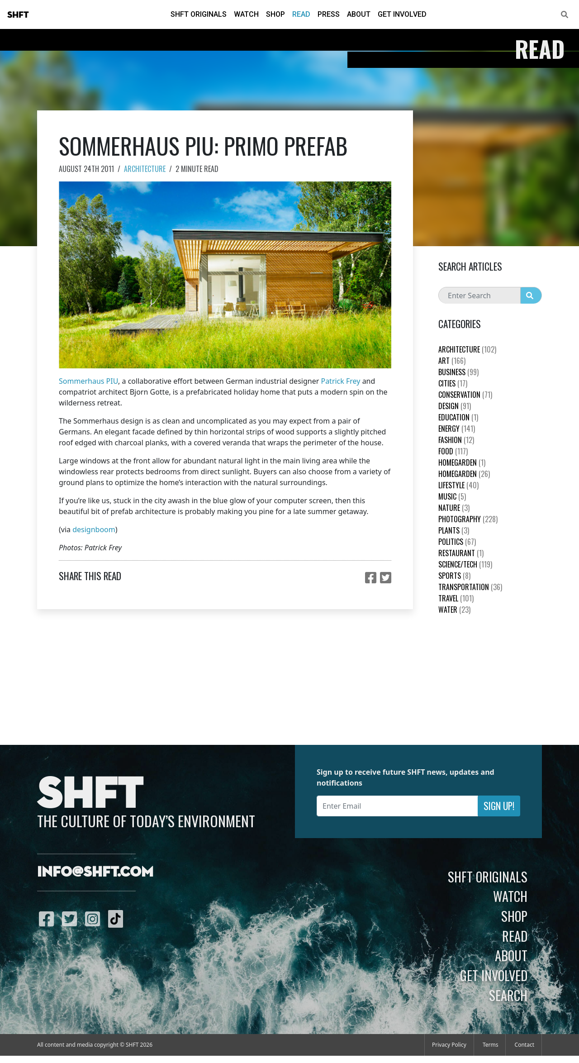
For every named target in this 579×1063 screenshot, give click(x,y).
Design (454, 405)
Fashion (456, 439)
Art (451, 360)
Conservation (465, 394)
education (458, 417)
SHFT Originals (199, 14)
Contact (524, 1045)
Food (453, 451)
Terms (490, 1045)
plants (453, 530)
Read (301, 14)
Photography (468, 519)
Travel (456, 598)
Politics (457, 541)
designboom (93, 529)
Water (454, 609)
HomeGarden (461, 462)
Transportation (470, 587)
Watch (246, 14)
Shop (275, 14)
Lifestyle (458, 485)
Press (329, 14)
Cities (452, 383)
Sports (454, 575)
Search (508, 995)
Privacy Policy (449, 1045)
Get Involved (402, 14)
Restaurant (461, 553)
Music (452, 496)
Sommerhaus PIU (88, 381)
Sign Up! (499, 806)
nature (454, 507)
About (358, 14)
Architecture (145, 168)
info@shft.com (95, 872)
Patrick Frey (340, 381)
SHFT (18, 14)
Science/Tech (465, 564)
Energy (456, 428)
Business (458, 372)
